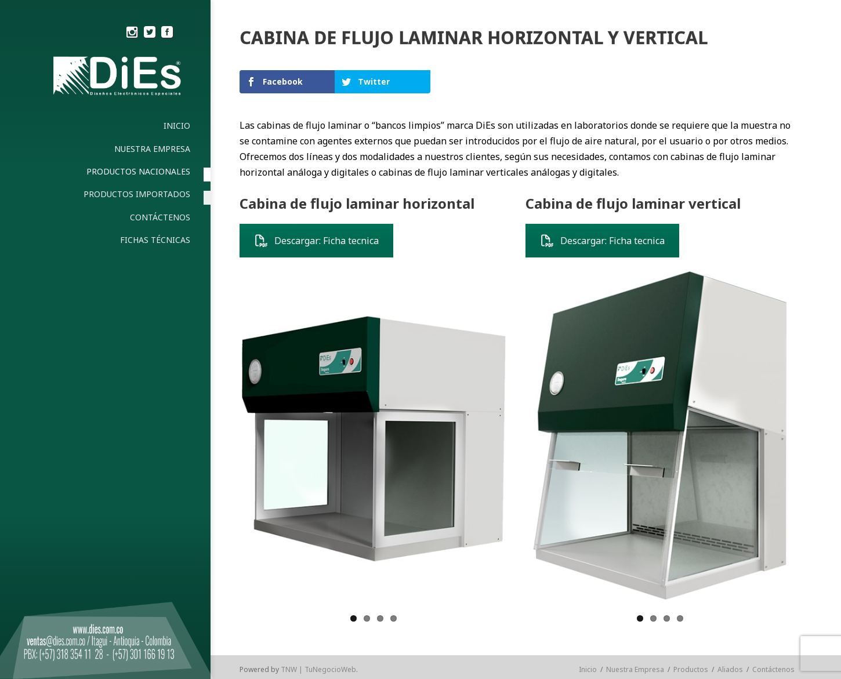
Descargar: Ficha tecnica (316, 240)
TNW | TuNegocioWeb (318, 669)
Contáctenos (773, 669)
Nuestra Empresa (635, 669)
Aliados (730, 669)
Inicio (588, 669)
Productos (690, 669)
